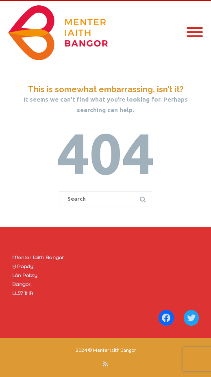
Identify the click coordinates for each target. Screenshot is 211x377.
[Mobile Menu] (195, 32)
